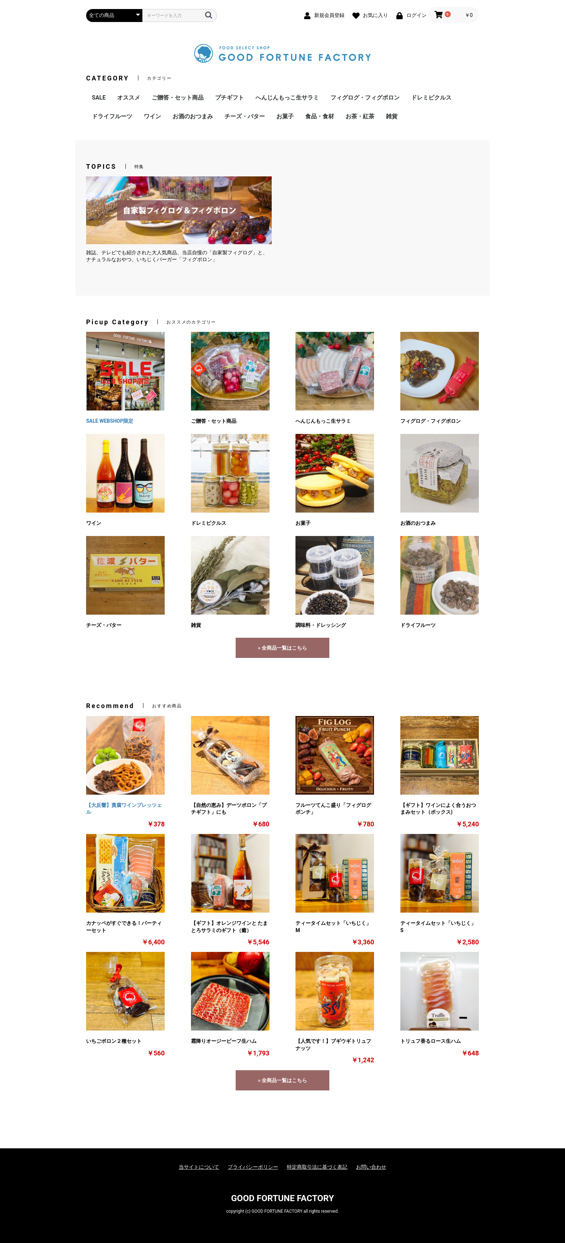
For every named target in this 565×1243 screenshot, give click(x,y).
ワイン (152, 116)
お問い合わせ (371, 1167)
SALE (99, 97)
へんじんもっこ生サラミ (287, 97)
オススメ (128, 97)
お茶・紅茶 (360, 116)
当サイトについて (199, 1167)
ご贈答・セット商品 (178, 97)
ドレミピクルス (431, 97)
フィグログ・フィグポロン (365, 97)
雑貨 (391, 116)
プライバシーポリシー (253, 1167)
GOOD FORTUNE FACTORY (282, 1198)
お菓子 (285, 116)
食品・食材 (319, 116)
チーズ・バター (244, 116)
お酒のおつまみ (193, 116)
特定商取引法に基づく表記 (317, 1167)
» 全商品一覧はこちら (282, 648)
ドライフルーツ (112, 116)
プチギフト (229, 97)
